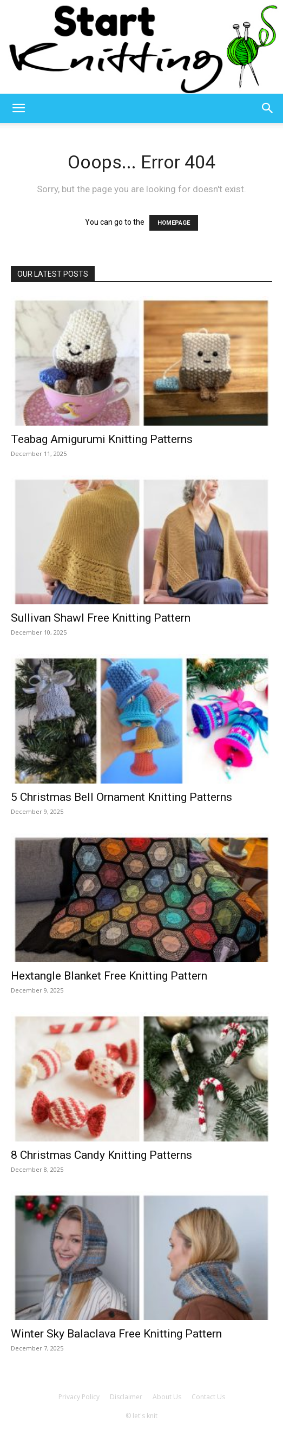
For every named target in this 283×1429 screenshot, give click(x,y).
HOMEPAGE (173, 222)
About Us (167, 1396)
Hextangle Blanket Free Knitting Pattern (109, 975)
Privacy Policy (79, 1396)
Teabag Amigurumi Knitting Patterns (102, 439)
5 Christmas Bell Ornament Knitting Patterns (121, 797)
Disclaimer (126, 1396)
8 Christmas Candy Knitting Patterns (101, 1155)
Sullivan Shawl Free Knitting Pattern (100, 617)
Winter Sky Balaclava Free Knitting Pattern (116, 1333)
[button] (18, 108)
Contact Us (208, 1396)
